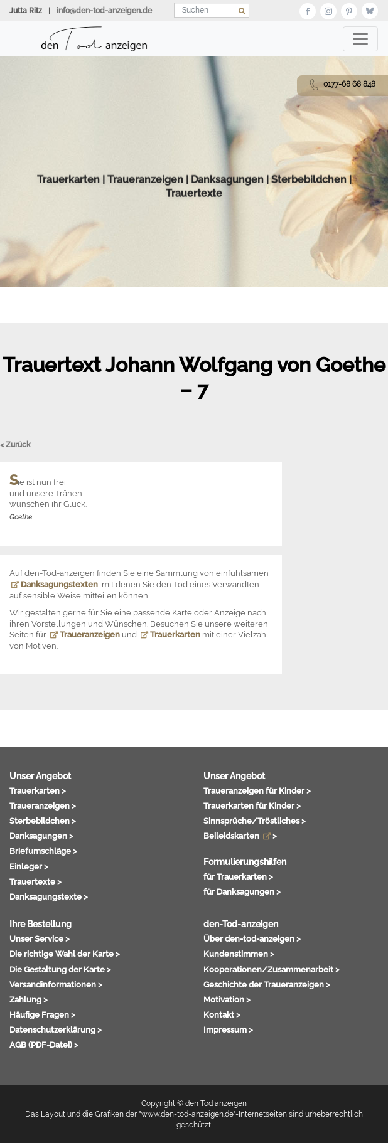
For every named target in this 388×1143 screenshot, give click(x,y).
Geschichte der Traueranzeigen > (266, 984)
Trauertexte (194, 223)
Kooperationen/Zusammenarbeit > (271, 969)
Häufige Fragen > (42, 1014)
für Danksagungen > (242, 891)
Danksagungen (227, 209)
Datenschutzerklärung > (55, 1029)
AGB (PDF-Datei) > (43, 1044)
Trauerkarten (68, 209)
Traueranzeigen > (42, 805)
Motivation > (227, 999)
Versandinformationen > (55, 984)
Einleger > (28, 866)
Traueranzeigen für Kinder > (257, 790)
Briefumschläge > (43, 851)
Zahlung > (28, 999)
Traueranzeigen (145, 209)
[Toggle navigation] (360, 38)
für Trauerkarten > (238, 876)
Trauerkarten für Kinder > (252, 805)
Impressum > (228, 1029)
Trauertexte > (35, 881)
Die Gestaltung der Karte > (60, 969)
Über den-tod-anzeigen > (252, 938)
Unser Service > (39, 938)
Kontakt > (221, 1014)
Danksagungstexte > (48, 896)
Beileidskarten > (240, 836)
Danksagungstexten (54, 584)
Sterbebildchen (309, 209)
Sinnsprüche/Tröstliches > (254, 821)
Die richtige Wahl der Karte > (64, 954)
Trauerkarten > (37, 790)
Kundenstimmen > (238, 954)
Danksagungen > (41, 836)
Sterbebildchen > (42, 821)
